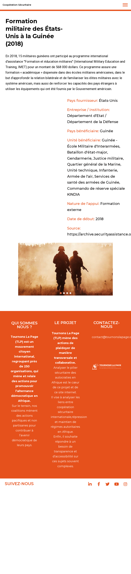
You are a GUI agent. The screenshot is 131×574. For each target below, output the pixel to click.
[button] (65, 269)
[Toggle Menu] (125, 4)
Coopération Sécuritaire (17, 4)
